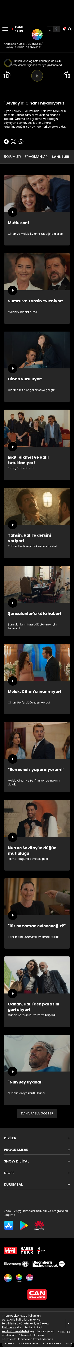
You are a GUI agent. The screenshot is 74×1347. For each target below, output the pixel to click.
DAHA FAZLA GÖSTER (37, 1113)
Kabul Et (64, 1332)
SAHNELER (60, 156)
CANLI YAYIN (16, 29)
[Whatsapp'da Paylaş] (21, 141)
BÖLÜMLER (12, 156)
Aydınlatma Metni (15, 1331)
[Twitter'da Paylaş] (13, 141)
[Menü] (5, 29)
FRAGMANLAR (36, 156)
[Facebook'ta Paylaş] (6, 141)
